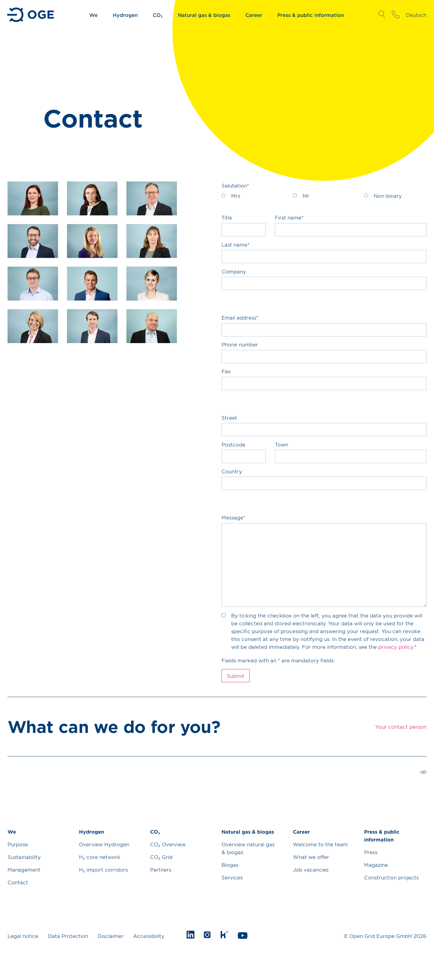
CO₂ (158, 15)
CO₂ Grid (161, 857)
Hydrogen (125, 15)
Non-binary (388, 196)
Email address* (240, 317)
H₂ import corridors (103, 869)
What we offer (311, 857)
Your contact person (395, 14)
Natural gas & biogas (204, 15)
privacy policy (395, 647)
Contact (18, 882)
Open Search (381, 14)
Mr (306, 196)
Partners (160, 869)
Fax (226, 371)
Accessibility (148, 936)
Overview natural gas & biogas (248, 848)
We (93, 15)
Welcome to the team (320, 844)
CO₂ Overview (168, 844)
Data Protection (68, 936)
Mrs (235, 196)
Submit (235, 676)
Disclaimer (111, 936)
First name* (289, 217)
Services (232, 877)
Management (24, 869)
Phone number (240, 344)
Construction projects (391, 877)
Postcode (233, 444)
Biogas (230, 865)
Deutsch (416, 15)
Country (232, 471)
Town (281, 444)
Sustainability (24, 857)
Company (234, 271)
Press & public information (310, 15)
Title (227, 217)
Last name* (236, 244)
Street (229, 418)
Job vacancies (311, 869)
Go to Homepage (31, 15)
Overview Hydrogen (104, 844)
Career (253, 15)
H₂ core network (99, 857)
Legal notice (23, 936)
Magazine (376, 865)
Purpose (18, 844)
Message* (233, 517)
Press (370, 852)
